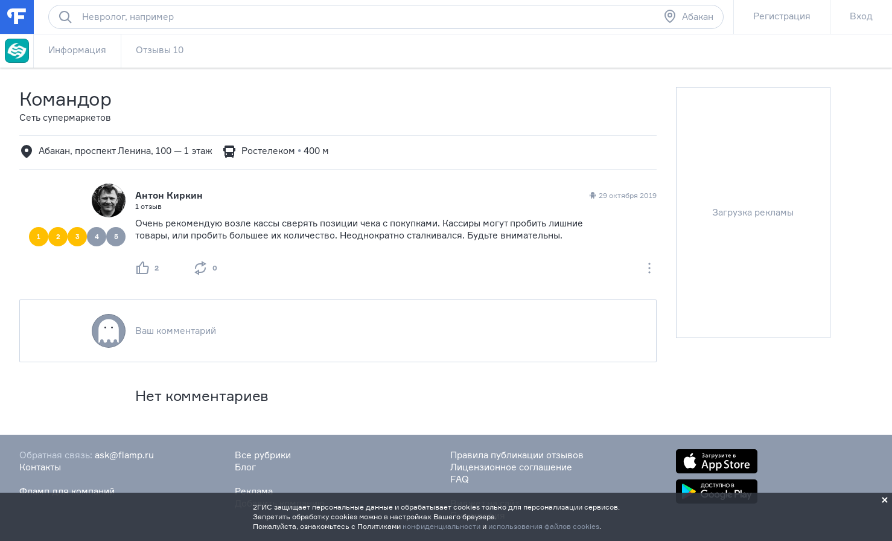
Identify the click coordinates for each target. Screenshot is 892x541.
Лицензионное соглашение (511, 467)
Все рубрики (263, 455)
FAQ (459, 479)
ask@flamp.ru (124, 455)
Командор (65, 99)
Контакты (40, 467)
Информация (77, 50)
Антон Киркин (169, 195)
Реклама (254, 491)
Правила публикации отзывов (517, 455)
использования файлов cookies (543, 526)
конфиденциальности (441, 526)
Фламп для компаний (67, 491)
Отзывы (159, 50)
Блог (245, 467)
